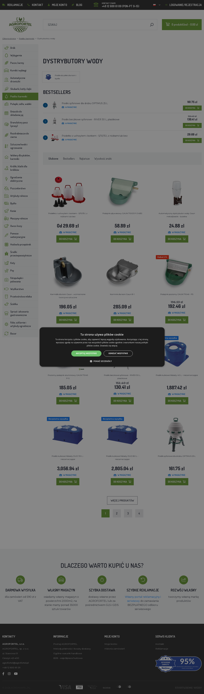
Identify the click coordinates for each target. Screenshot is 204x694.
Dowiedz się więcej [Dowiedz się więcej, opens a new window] (108, 345)
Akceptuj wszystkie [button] (86, 353)
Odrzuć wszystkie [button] (118, 353)
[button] (102, 361)
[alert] (102, 347)
